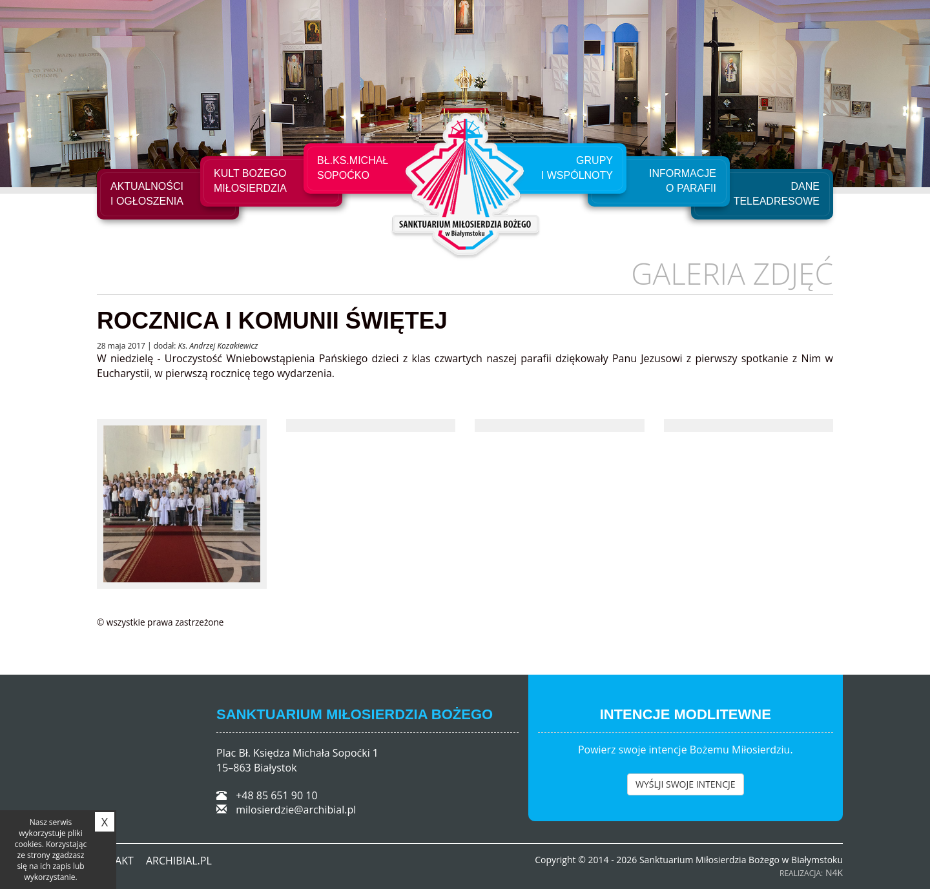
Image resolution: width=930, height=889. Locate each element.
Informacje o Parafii (682, 181)
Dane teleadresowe (777, 194)
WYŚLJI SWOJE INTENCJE (686, 784)
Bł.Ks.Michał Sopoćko (352, 168)
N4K (834, 872)
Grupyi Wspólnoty (577, 168)
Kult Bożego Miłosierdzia (250, 181)
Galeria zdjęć (732, 273)
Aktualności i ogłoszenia (146, 194)
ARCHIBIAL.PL (179, 860)
